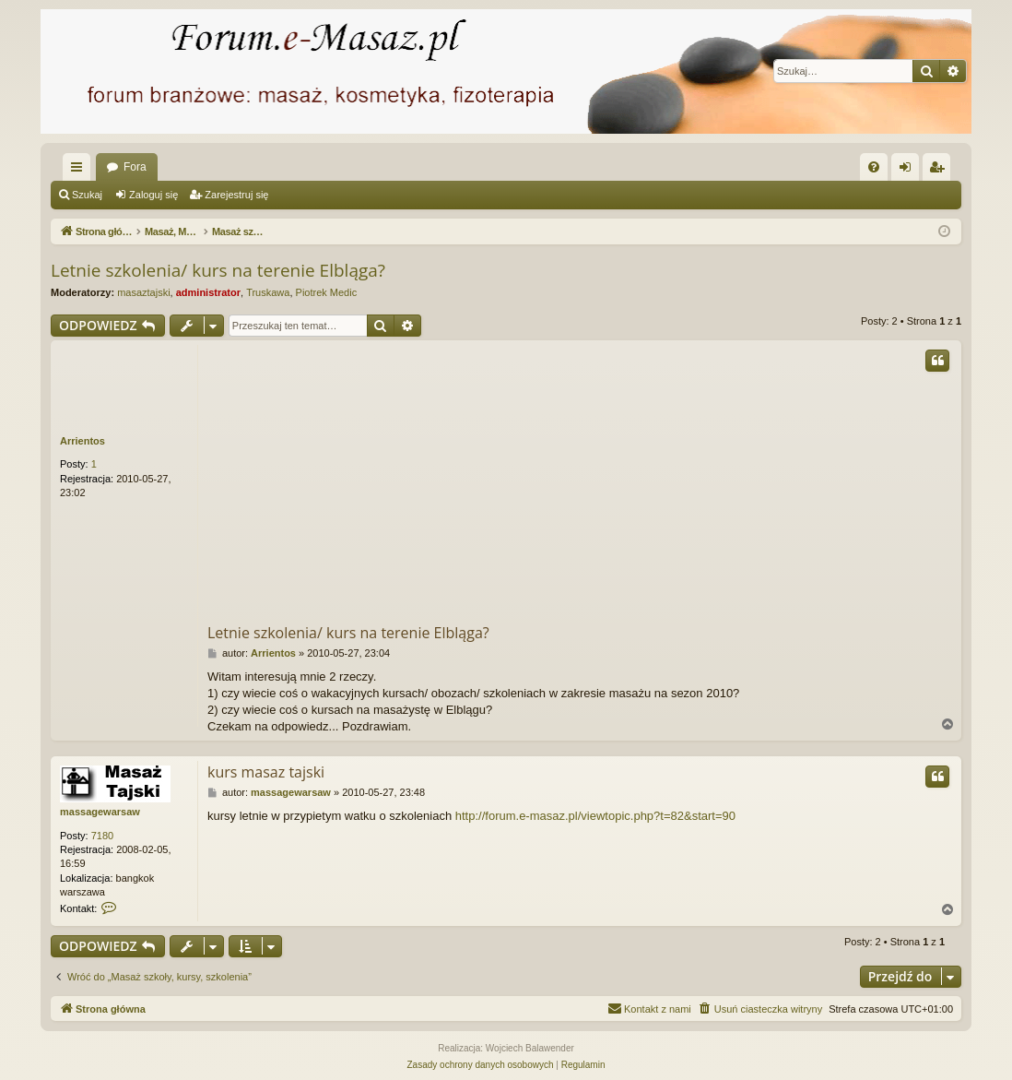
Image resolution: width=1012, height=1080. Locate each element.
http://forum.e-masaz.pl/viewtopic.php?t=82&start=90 (595, 816)
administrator (208, 292)
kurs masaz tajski (265, 772)
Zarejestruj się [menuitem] (940, 170)
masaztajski (143, 292)
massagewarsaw (100, 811)
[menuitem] (874, 167)
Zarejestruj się (236, 194)
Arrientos (82, 440)
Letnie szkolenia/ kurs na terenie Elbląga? (218, 270)
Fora (135, 166)
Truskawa (267, 292)
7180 (102, 835)
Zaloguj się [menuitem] (909, 170)
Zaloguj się (153, 194)
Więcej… (80, 170)
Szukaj (87, 194)
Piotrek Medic (327, 292)
